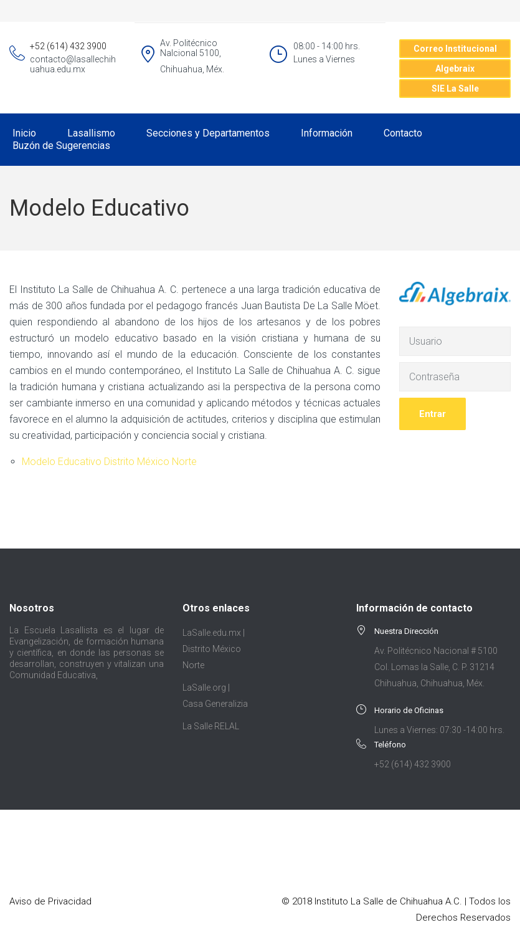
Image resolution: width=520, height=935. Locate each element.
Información (326, 133)
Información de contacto (414, 608)
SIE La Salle (455, 89)
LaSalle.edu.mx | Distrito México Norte (213, 649)
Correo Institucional (455, 49)
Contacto (403, 133)
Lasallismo (91, 133)
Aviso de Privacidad (50, 901)
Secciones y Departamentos (208, 133)
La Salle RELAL (210, 726)
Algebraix (455, 69)
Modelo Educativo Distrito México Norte (109, 461)
